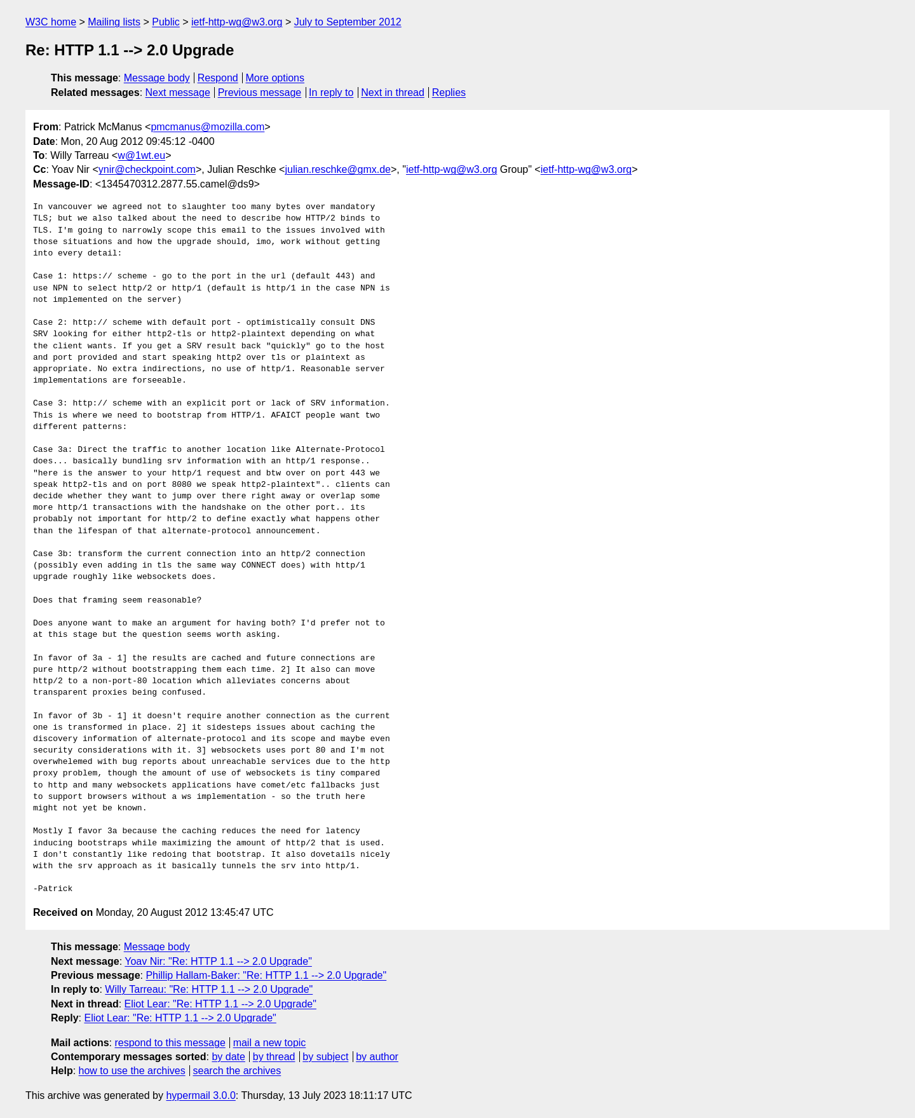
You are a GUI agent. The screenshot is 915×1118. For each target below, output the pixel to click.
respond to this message (169, 1042)
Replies (449, 92)
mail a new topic (269, 1042)
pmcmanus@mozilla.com (207, 126)
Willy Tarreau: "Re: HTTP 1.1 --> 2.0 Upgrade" (209, 989)
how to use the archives (132, 1070)
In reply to (331, 92)
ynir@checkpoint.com (147, 169)
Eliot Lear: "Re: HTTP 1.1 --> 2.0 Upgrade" (220, 1004)
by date (228, 1056)
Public (166, 22)
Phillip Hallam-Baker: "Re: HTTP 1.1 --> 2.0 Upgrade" (266, 975)
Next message (178, 92)
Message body (157, 77)
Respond (218, 77)
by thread (274, 1056)
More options (275, 77)
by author (377, 1056)
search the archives (237, 1070)
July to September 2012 (348, 22)
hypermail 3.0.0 (200, 1095)
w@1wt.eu (141, 155)
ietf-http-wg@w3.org (236, 22)
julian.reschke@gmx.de (338, 169)
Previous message (260, 92)
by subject (325, 1056)
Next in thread (392, 92)
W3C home (50, 22)
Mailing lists (114, 22)
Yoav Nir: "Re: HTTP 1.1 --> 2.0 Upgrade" (218, 961)
